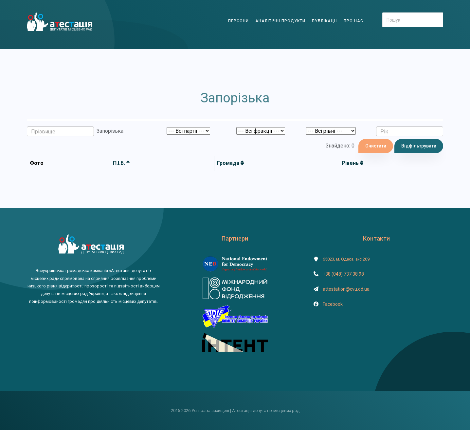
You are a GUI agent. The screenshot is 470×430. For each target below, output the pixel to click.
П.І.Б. (121, 163)
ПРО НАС (353, 21)
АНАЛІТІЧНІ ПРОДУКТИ (280, 21)
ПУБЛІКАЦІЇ (324, 21)
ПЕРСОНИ (238, 21)
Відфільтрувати (418, 145)
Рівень (352, 163)
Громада (230, 163)
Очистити (375, 145)
